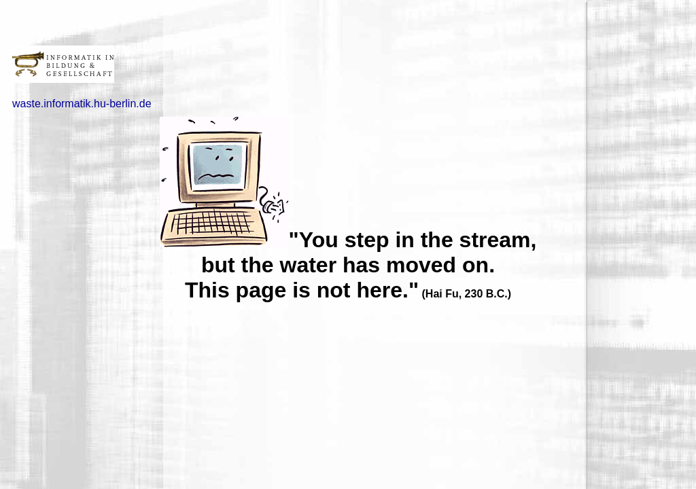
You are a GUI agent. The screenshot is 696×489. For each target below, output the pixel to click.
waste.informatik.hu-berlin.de (82, 103)
